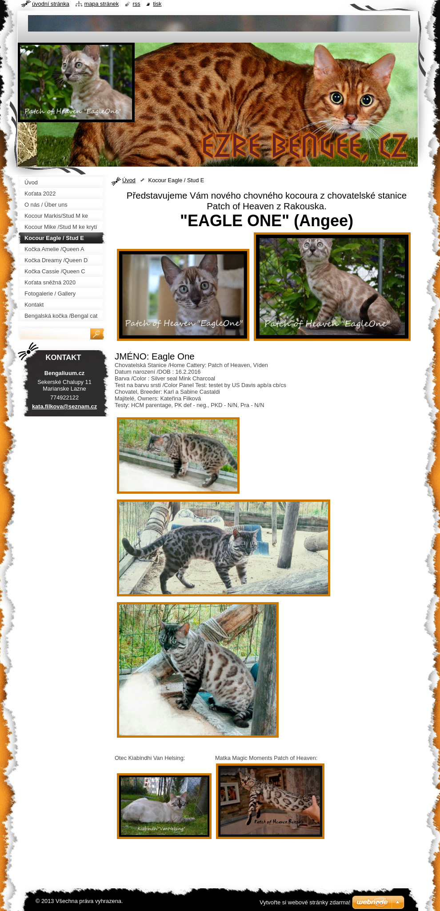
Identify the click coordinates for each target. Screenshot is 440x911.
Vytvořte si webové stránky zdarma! (305, 902)
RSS (136, 3)
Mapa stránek (101, 3)
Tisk (157, 3)
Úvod (129, 180)
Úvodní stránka (50, 3)
